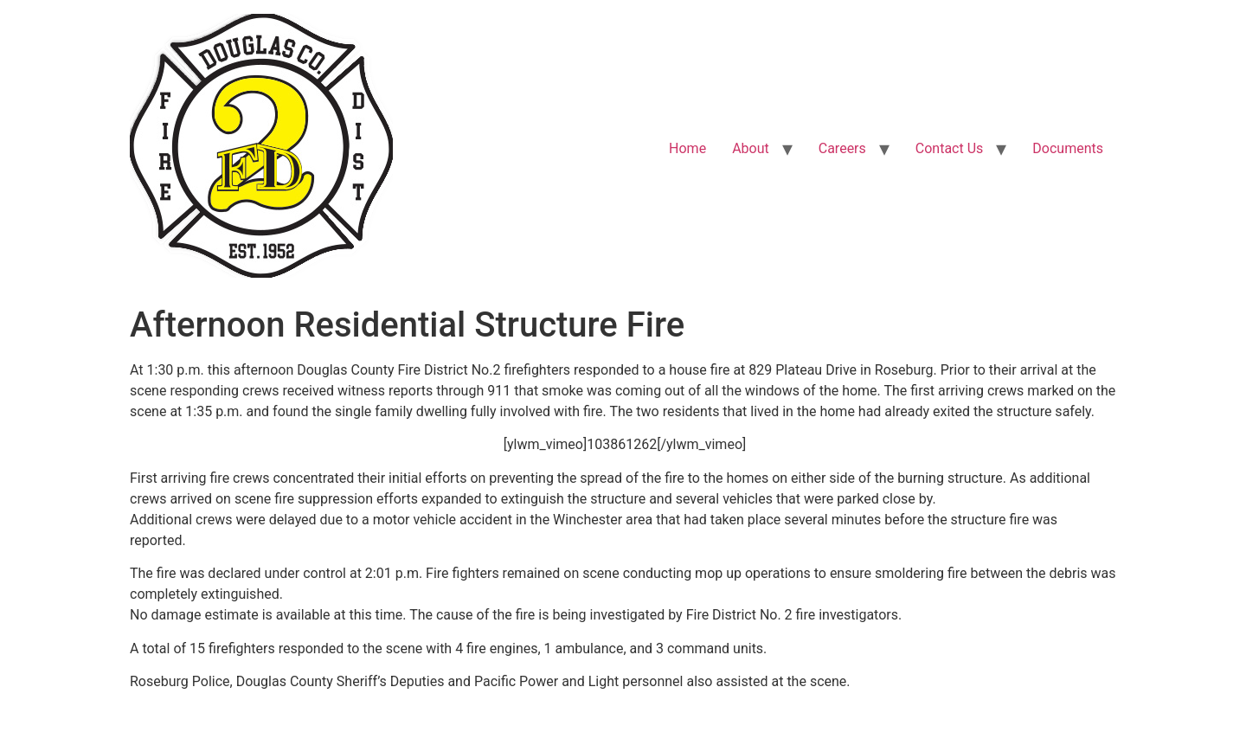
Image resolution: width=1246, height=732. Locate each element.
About (750, 148)
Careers (842, 148)
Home (687, 148)
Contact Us (949, 148)
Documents (1067, 148)
